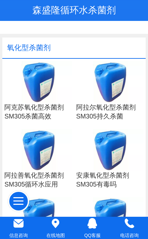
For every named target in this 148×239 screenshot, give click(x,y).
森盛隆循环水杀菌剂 (74, 10)
